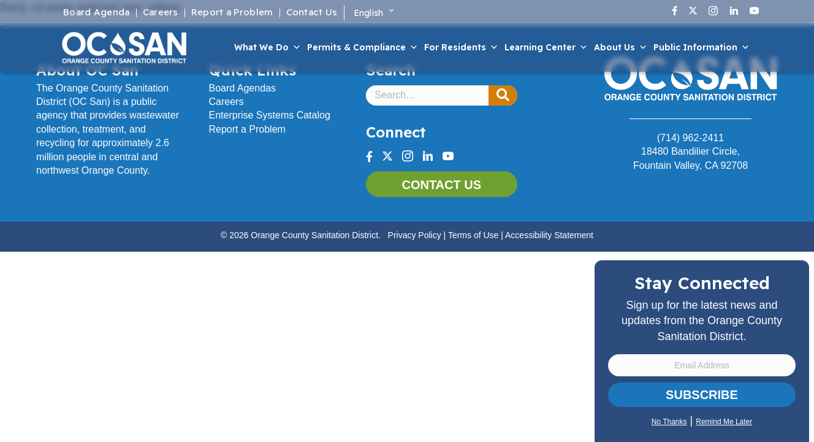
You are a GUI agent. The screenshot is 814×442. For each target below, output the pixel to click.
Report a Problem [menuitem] (232, 13)
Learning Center (546, 47)
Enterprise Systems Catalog (269, 115)
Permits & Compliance (362, 47)
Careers (226, 101)
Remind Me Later (724, 421)
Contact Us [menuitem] (312, 13)
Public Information (701, 47)
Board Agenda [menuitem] (96, 13)
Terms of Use (473, 235)
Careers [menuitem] (160, 13)
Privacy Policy (414, 235)
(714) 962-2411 (690, 138)
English (369, 12)
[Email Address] (702, 365)
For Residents (461, 47)
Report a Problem (247, 129)
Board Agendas (242, 88)
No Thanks (669, 421)
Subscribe (702, 394)
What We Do (267, 47)
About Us (620, 47)
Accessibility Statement (549, 235)
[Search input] (424, 95)
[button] (503, 95)
